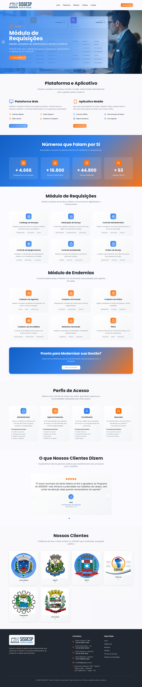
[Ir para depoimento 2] (71, 518)
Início (58, 5)
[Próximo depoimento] (108, 496)
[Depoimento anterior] (34, 496)
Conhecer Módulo (17, 57)
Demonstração (126, 5)
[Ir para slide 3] (72, 71)
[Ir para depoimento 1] (69, 518)
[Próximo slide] (139, 42)
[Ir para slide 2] (71, 71)
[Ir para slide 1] (69, 71)
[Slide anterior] (3, 42)
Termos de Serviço (110, 654)
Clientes (85, 5)
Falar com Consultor (71, 367)
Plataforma (66, 5)
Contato (93, 5)
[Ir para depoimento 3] (72, 518)
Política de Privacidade (112, 657)
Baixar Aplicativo (80, 126)
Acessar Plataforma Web (18, 126)
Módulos (76, 5)
